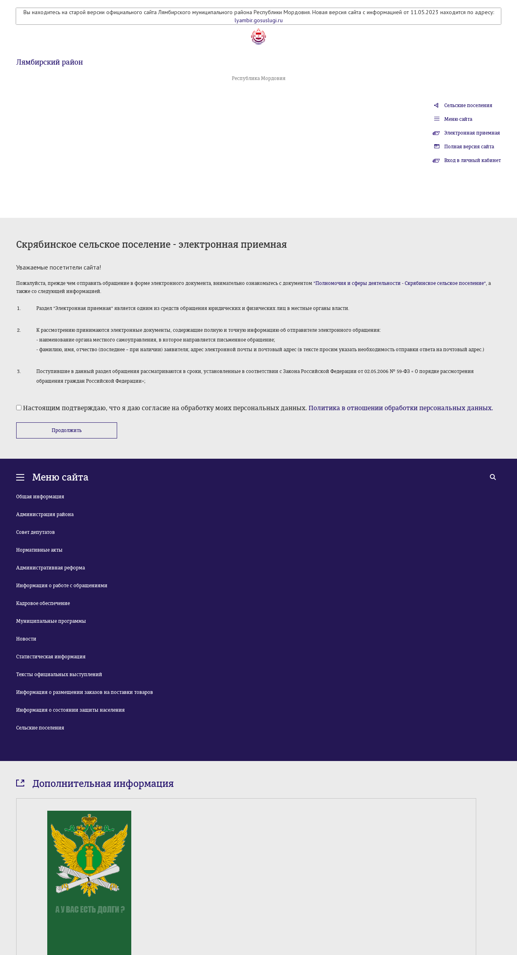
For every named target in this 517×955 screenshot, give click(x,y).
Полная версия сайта (469, 147)
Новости (26, 639)
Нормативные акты (39, 550)
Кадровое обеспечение (43, 603)
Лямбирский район (49, 62)
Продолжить (67, 430)
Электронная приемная (472, 133)
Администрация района (45, 514)
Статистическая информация (51, 657)
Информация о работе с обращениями (61, 585)
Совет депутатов (35, 532)
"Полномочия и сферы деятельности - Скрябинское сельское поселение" (399, 283)
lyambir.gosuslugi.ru (259, 20)
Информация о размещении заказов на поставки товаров (84, 692)
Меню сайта (458, 119)
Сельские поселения (468, 105)
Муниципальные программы (51, 621)
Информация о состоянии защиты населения (70, 710)
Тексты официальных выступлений (59, 674)
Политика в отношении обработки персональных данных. (401, 408)
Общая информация (40, 497)
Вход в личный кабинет (472, 160)
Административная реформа (50, 568)
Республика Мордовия (259, 78)
